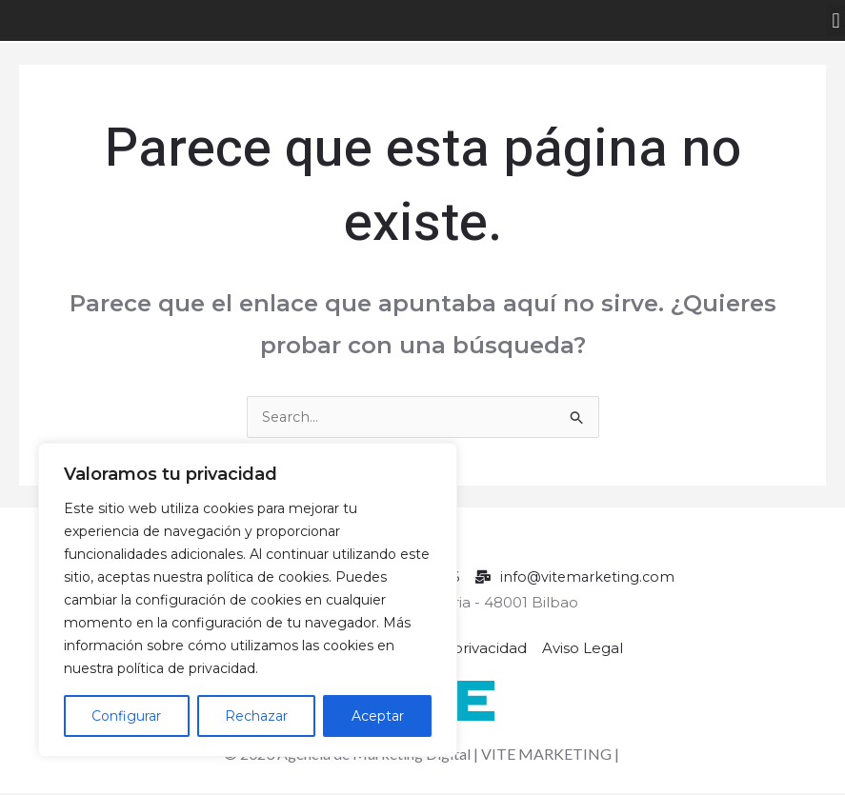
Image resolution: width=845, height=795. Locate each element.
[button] (836, 20)
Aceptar (378, 716)
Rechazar (256, 716)
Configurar (126, 716)
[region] (247, 600)
